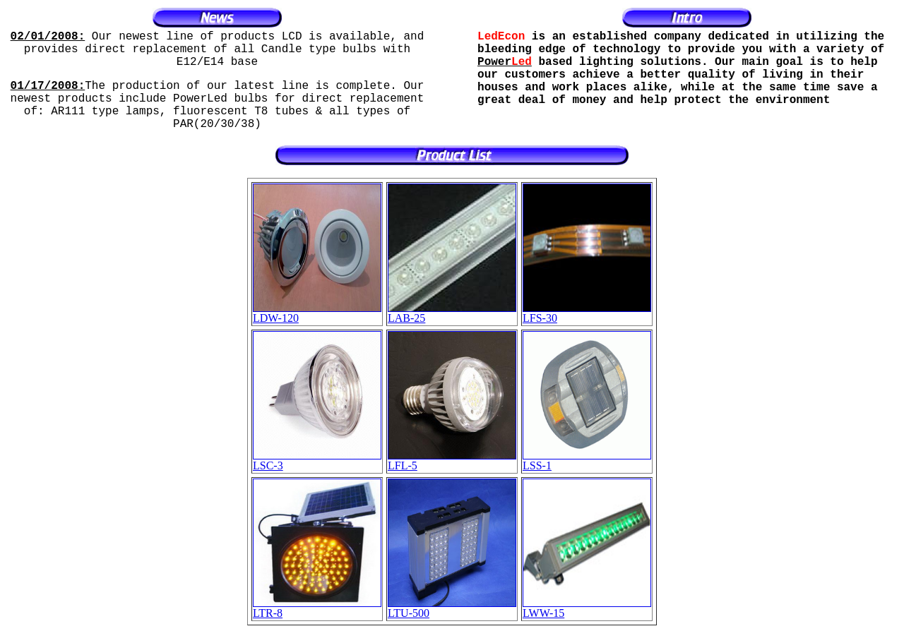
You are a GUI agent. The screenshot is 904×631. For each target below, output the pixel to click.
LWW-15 (587, 608)
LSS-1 (587, 460)
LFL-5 (452, 460)
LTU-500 (452, 608)
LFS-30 (587, 313)
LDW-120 (317, 313)
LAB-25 (452, 313)
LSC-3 (317, 460)
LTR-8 (317, 608)
